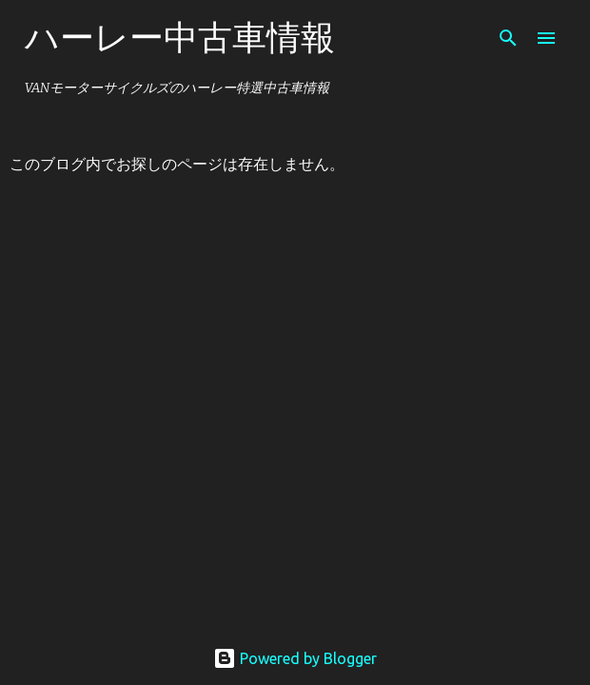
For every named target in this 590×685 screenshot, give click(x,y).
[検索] (508, 38)
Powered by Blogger (295, 658)
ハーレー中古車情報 (180, 36)
